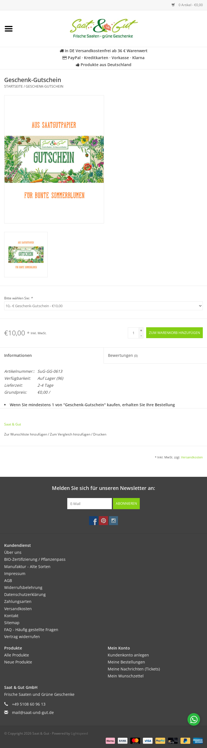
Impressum (14, 573)
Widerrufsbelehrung (23, 587)
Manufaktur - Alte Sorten (27, 566)
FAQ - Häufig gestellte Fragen (31, 629)
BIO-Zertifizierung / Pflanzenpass (35, 559)
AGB (8, 580)
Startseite (13, 86)
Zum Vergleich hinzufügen (70, 434)
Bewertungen (123, 355)
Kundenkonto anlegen (128, 655)
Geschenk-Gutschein (44, 86)
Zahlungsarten (18, 601)
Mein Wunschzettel (126, 676)
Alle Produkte (16, 655)
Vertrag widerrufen (22, 636)
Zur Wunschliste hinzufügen (26, 434)
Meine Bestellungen (126, 662)
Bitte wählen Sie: (18, 298)
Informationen (18, 355)
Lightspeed (79, 733)
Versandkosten (192, 457)
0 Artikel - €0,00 (187, 5)
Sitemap (12, 622)
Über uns (12, 552)
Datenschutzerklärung (25, 594)
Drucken (99, 434)
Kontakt (11, 615)
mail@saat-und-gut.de (33, 712)
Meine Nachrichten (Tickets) (134, 669)
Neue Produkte (18, 662)
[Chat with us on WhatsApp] (193, 719)
